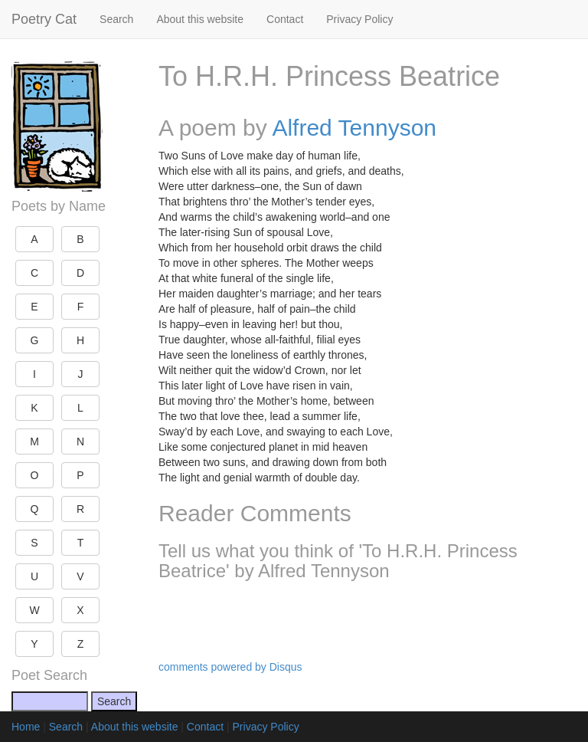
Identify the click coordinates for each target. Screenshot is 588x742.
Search (116, 19)
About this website (199, 19)
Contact (284, 19)
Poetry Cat (44, 19)
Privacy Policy (359, 19)
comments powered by (230, 667)
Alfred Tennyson (354, 127)
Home (25, 727)
